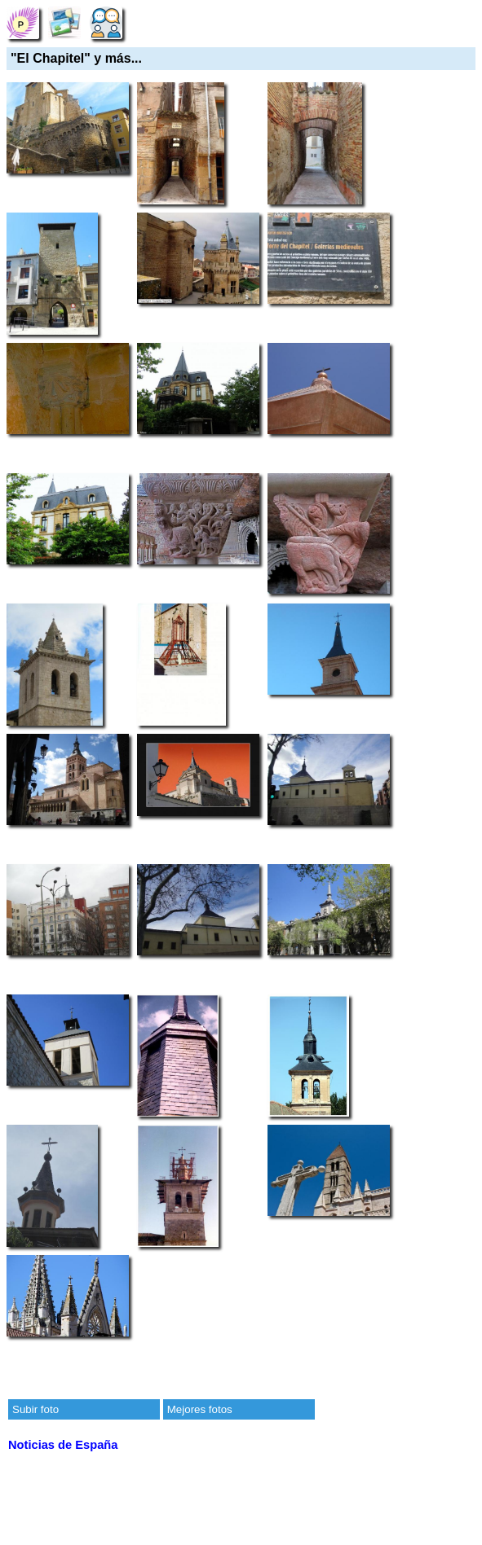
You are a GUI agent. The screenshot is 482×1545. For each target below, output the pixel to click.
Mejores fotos (199, 1409)
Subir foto (35, 1409)
